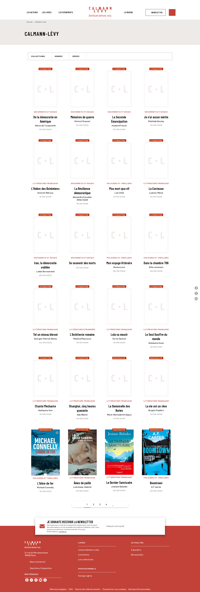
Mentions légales (58, 589)
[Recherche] (172, 12)
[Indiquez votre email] (129, 526)
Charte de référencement (87, 589)
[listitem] (27, 580)
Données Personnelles (139, 589)
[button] (156, 12)
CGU (71, 589)
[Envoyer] (157, 526)
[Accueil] (100, 11)
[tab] (32, 12)
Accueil (30, 22)
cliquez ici (62, 531)
